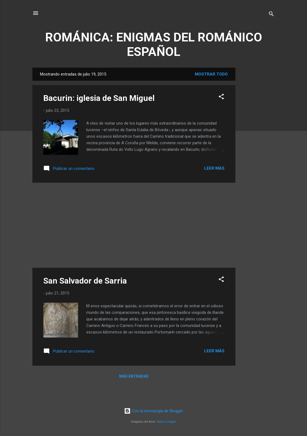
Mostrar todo (211, 74)
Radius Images (166, 421)
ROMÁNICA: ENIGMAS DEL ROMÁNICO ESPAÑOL (153, 44)
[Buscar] (271, 15)
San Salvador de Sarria (85, 280)
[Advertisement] (257, 149)
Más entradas (134, 376)
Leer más (214, 168)
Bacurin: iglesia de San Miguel (99, 98)
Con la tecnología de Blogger (153, 410)
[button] (221, 97)
